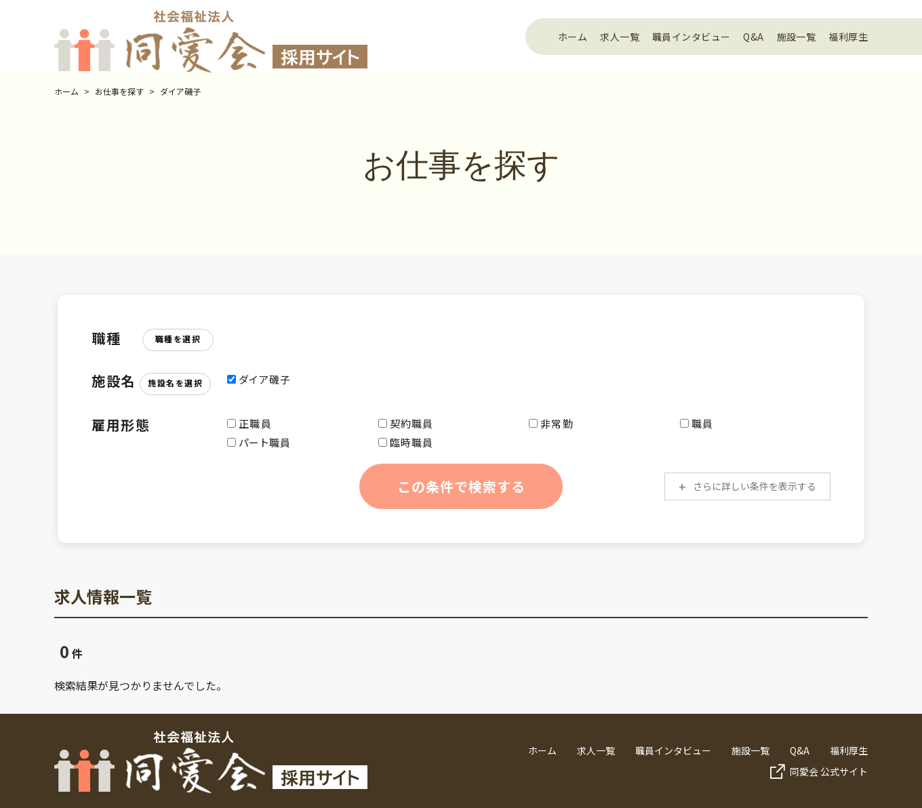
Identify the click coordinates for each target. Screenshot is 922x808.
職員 (697, 423)
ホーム (572, 36)
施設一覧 (796, 36)
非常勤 (551, 423)
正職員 (249, 423)
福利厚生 (848, 36)
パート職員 (259, 442)
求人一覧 (619, 36)
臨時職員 (406, 442)
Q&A (753, 36)
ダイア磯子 (180, 91)
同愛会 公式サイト (829, 771)
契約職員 (406, 423)
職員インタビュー (691, 36)
